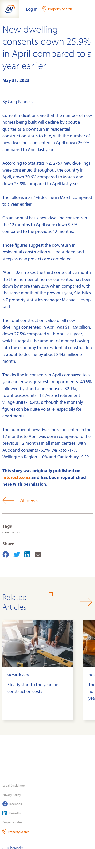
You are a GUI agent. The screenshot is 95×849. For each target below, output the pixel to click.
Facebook (12, 803)
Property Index (12, 822)
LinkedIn (11, 813)
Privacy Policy (11, 795)
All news (20, 500)
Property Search (15, 831)
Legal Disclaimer (13, 785)
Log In (32, 9)
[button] (86, 602)
